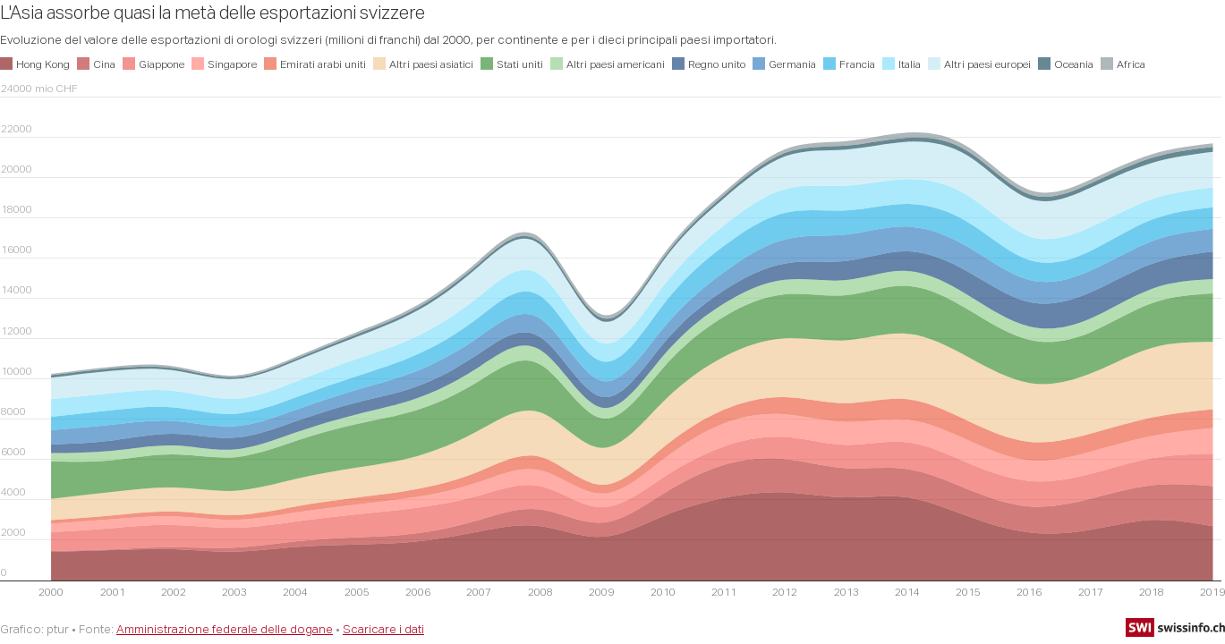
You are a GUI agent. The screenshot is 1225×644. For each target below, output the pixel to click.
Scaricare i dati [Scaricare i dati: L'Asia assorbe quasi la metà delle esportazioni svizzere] (383, 629)
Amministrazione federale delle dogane (224, 629)
